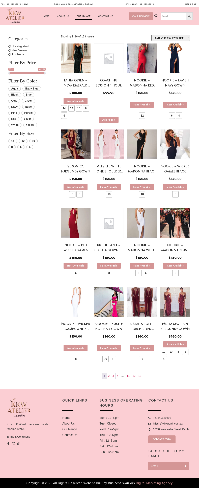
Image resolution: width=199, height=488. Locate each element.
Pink (14, 112)
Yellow (30, 124)
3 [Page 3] (113, 375)
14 (12, 141)
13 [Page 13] (139, 375)
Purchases (18, 54)
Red (13, 118)
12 (23, 141)
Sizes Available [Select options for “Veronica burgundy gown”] (75, 187)
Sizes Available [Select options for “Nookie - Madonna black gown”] (142, 187)
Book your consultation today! (76, 4)
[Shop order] (170, 38)
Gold (14, 100)
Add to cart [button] (108, 119)
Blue (29, 94)
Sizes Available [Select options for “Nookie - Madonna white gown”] (142, 265)
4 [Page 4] (117, 375)
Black (14, 94)
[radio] (64, 108)
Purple (28, 112)
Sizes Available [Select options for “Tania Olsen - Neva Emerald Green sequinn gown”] (75, 101)
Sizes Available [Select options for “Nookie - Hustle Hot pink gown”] (108, 348)
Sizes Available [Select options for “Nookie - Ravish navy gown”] (175, 104)
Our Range (84, 16)
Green (28, 100)
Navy (14, 106)
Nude (28, 106)
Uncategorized (20, 46)
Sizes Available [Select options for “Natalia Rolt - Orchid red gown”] (142, 348)
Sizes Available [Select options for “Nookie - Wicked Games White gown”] (75, 348)
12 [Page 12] (133, 375)
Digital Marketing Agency (154, 483)
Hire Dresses (19, 50)
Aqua (14, 88)
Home (46, 16)
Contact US (105, 16)
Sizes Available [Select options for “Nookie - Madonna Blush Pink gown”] (175, 265)
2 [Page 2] (109, 375)
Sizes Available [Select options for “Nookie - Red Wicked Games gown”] (75, 265)
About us (63, 16)
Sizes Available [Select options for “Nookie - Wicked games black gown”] (175, 187)
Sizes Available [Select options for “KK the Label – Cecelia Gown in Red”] (108, 265)
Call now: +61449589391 (142, 4)
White (15, 124)
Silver (27, 118)
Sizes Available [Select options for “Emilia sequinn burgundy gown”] (175, 344)
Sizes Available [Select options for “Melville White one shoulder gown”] (108, 187)
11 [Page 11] (128, 375)
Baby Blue (31, 88)
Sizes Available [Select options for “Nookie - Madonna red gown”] (142, 104)
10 (33, 141)
